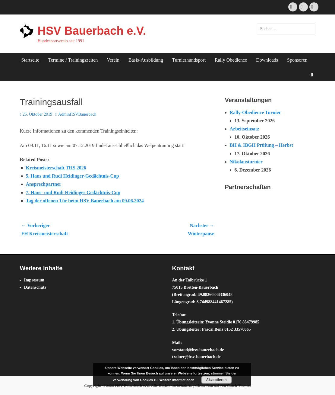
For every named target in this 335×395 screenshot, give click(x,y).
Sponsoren (297, 60)
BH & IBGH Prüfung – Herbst (261, 145)
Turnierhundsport (189, 60)
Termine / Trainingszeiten (73, 60)
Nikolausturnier (246, 161)
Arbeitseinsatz (244, 128)
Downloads (267, 60)
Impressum (34, 280)
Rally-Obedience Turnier (255, 112)
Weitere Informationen (177, 380)
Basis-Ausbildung (145, 60)
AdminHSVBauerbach (77, 114)
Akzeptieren (216, 380)
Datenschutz (35, 287)
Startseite (30, 60)
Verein (113, 60)
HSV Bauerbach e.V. (92, 30)
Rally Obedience (231, 60)
